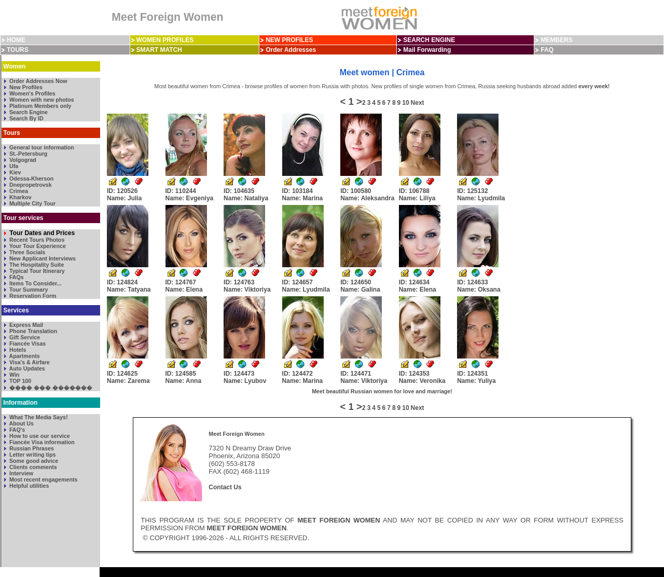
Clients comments (32, 467)
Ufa (13, 166)
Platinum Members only (40, 106)
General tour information (41, 147)
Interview (20, 473)
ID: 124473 (245, 377)
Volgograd (22, 160)
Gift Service (24, 337)
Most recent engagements (42, 479)
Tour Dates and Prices (41, 233)
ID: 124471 (364, 377)
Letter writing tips (32, 454)
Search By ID (26, 118)
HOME (16, 40)
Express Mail (25, 325)
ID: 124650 (360, 286)
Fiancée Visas (27, 343)
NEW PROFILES (289, 40)
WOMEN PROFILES (165, 40)
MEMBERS (556, 40)
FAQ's (16, 430)
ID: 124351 (476, 377)
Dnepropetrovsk (30, 185)
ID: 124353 (422, 377)
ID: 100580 (367, 194)
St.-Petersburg (27, 153)
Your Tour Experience (37, 246)
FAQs (16, 277)
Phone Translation (32, 331)
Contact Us (225, 487)
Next (417, 102)
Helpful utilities (28, 486)
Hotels (17, 350)
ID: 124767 (184, 286)
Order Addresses (291, 49)
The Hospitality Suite (36, 265)
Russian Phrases (31, 448)
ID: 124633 (478, 286)
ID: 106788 (417, 194)
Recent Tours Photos (36, 240)
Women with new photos (41, 100)
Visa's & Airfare (29, 362)
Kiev (14, 172)
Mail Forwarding (427, 49)
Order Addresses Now (37, 81)
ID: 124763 (247, 286)
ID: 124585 (183, 377)
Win (13, 375)
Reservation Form (32, 296)
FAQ (547, 49)
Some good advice (33, 461)
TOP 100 (19, 381)
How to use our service (39, 436)
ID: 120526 (124, 194)
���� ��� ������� (50, 387)
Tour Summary (28, 289)
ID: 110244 (189, 194)
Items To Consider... (34, 283)
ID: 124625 (128, 377)
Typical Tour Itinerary (36, 271)
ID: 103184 (302, 194)
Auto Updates (26, 368)
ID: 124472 (302, 377)
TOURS (18, 49)
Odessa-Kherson (30, 178)
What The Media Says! (37, 417)
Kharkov (20, 197)
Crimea (18, 191)
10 (405, 102)
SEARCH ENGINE (429, 40)
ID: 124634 (417, 286)
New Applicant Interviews (42, 258)
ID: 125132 (481, 194)
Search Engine (28, 112)
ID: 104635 (246, 194)
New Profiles (25, 87)
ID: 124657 (306, 286)
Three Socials (26, 252)
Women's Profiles (32, 93)
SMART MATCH (159, 49)
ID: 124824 (128, 286)
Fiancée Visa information (41, 442)
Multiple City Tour (32, 203)
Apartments (24, 356)
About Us (21, 423)
